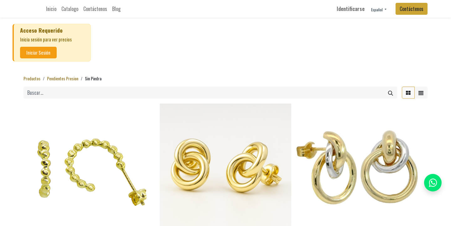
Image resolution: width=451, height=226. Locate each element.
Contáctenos (411, 9)
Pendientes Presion (62, 78)
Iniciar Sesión (38, 52)
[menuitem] (51, 9)
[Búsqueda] (390, 93)
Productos (31, 78)
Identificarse (351, 9)
